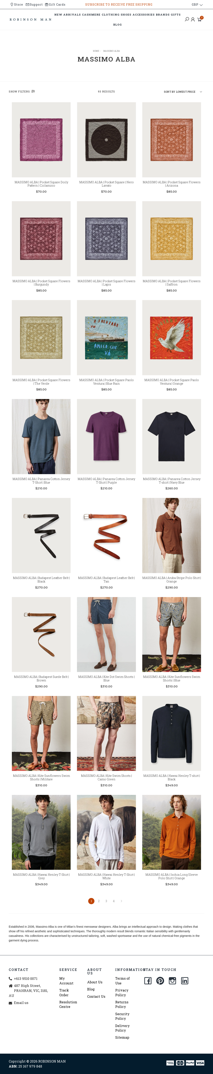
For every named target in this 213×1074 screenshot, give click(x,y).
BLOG (117, 24)
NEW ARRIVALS (67, 14)
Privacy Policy (122, 992)
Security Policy (122, 1016)
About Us (94, 982)
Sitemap (122, 1037)
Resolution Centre (68, 1004)
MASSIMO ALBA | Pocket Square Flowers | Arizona (172, 184)
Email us (21, 1002)
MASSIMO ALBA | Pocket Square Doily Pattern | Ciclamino (41, 184)
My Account (66, 980)
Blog (91, 989)
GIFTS (176, 14)
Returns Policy (121, 1004)
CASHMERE (91, 14)
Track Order (64, 992)
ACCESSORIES (144, 14)
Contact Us (96, 996)
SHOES (126, 14)
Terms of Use (122, 980)
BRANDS (163, 14)
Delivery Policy (122, 1028)
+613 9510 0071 (25, 978)
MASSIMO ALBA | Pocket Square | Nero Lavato (106, 184)
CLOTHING (110, 14)
